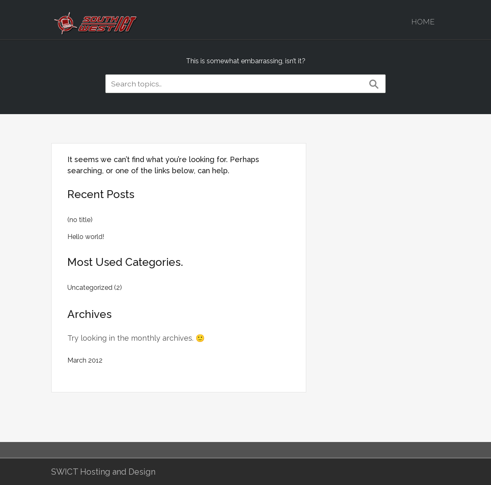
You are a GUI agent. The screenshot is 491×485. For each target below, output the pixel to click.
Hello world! (85, 237)
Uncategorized (89, 287)
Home (423, 21)
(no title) (80, 220)
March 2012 (84, 360)
